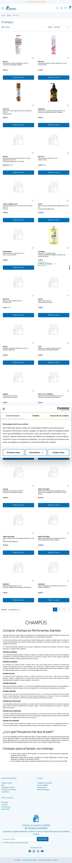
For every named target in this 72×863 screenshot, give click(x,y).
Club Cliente (5, 809)
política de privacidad (21, 842)
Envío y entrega (42, 785)
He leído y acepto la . (15, 842)
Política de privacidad (44, 860)
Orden (50, 27)
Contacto (4, 805)
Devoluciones (42, 787)
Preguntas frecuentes (44, 783)
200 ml (41, 264)
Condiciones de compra (30, 860)
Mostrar (4, 610)
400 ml (49, 264)
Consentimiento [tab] (12, 416)
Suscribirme (42, 839)
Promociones (6, 807)
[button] (69, 8)
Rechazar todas (13, 452)
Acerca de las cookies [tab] (59, 416)
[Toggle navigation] (2, 8)
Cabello (9, 15)
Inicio (3, 15)
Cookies (55, 860)
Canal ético (5, 792)
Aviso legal (17, 860)
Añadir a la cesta (18, 77)
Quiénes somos (6, 783)
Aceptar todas (58, 452)
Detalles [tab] (36, 416)
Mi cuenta (4, 802)
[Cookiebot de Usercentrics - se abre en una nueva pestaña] (59, 409)
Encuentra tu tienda (8, 787)
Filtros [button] (5, 27)
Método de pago (43, 790)
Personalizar (36, 452)
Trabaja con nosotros (8, 790)
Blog (3, 785)
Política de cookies (47, 442)
